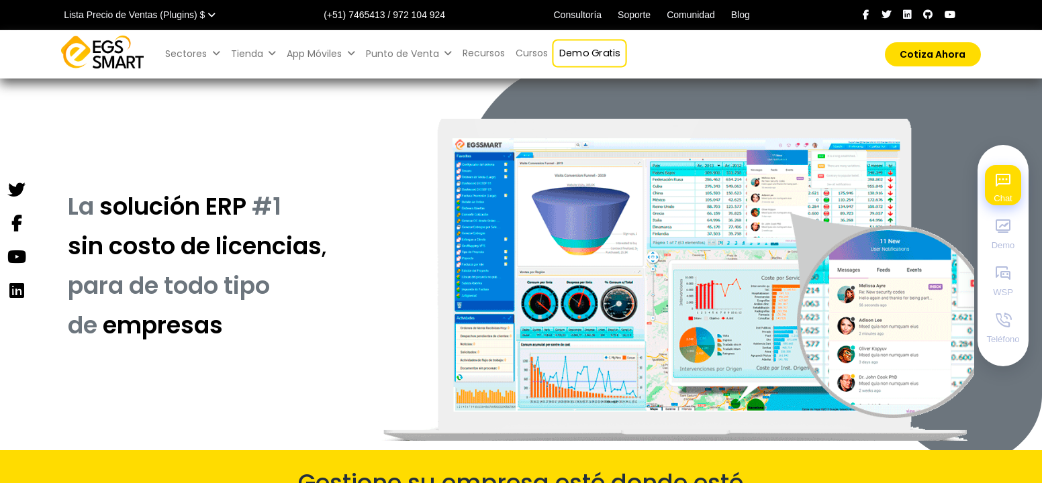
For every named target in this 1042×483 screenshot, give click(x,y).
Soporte (634, 14)
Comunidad (691, 14)
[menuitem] (483, 53)
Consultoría (577, 14)
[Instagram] (16, 291)
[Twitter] (16, 190)
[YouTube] (16, 257)
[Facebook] (16, 224)
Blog (740, 14)
